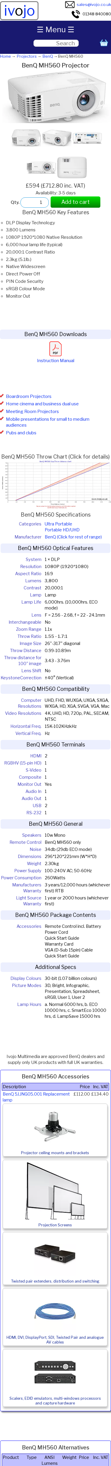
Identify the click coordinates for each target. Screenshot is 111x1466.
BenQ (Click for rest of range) (73, 537)
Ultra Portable (58, 524)
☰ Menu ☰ (55, 29)
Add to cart (75, 202)
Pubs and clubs (21, 433)
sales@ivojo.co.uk (88, 4)
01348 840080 (91, 14)
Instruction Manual (55, 357)
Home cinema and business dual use (42, 404)
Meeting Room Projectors (32, 411)
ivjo (19, 10)
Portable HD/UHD (62, 530)
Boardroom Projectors (29, 396)
